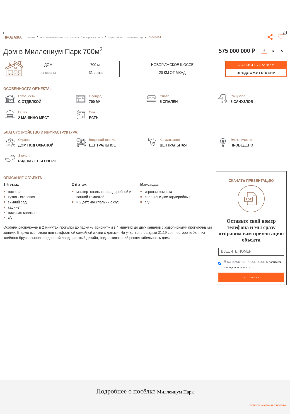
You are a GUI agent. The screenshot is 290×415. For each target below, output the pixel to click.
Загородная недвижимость (59, 37)
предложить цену (256, 73)
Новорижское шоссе (111, 37)
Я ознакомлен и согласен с (250, 264)
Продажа (87, 37)
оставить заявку (256, 65)
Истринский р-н (139, 37)
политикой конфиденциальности (250, 267)
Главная (32, 37)
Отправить (251, 276)
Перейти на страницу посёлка (262, 403)
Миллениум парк (164, 37)
